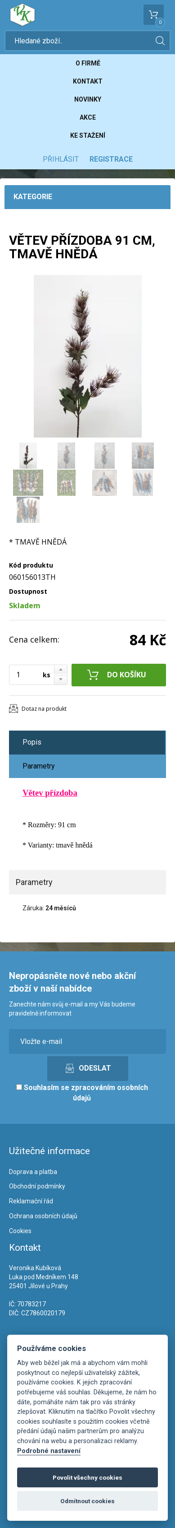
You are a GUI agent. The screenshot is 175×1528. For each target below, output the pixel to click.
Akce (88, 117)
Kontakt (88, 81)
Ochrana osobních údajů (43, 1216)
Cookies (20, 1231)
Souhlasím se (82, 1092)
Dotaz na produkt (44, 709)
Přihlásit (61, 159)
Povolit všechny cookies (87, 1477)
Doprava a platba (33, 1171)
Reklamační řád (31, 1201)
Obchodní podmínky (37, 1186)
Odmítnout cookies (87, 1501)
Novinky (87, 99)
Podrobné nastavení (49, 1451)
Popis (31, 742)
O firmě (88, 63)
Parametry (38, 766)
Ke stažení (87, 135)
